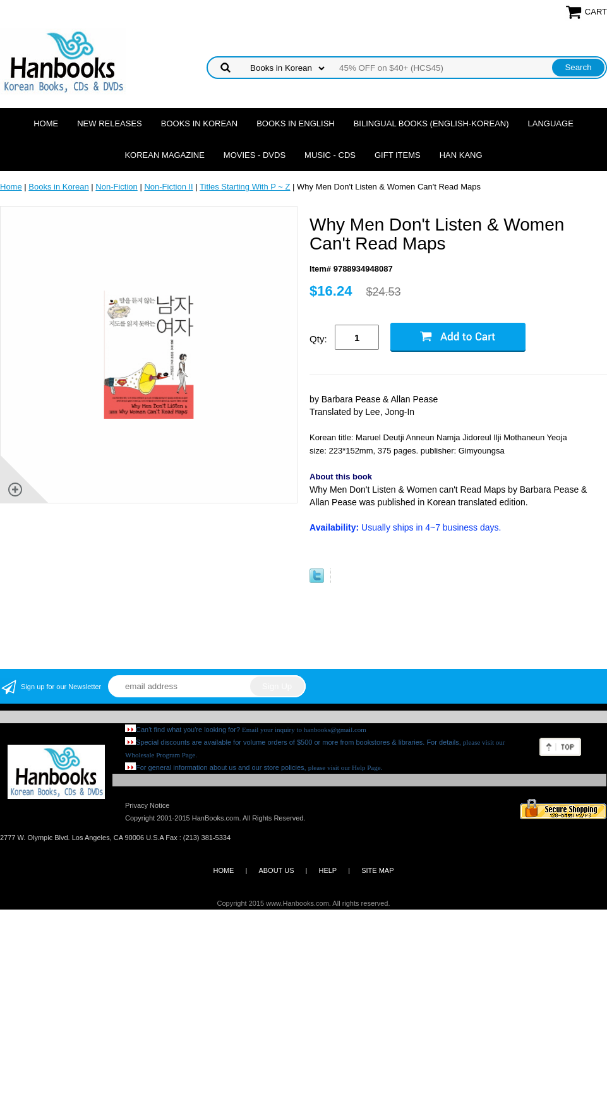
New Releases (109, 123)
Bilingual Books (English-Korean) (431, 123)
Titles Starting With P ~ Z (245, 186)
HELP (327, 870)
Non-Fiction (116, 186)
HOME (223, 870)
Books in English (295, 123)
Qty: (318, 339)
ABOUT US (276, 870)
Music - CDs (330, 155)
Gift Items (398, 155)
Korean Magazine (164, 155)
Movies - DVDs (254, 155)
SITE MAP (377, 870)
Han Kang (461, 155)
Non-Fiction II (168, 186)
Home (45, 123)
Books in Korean (199, 123)
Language (551, 123)
